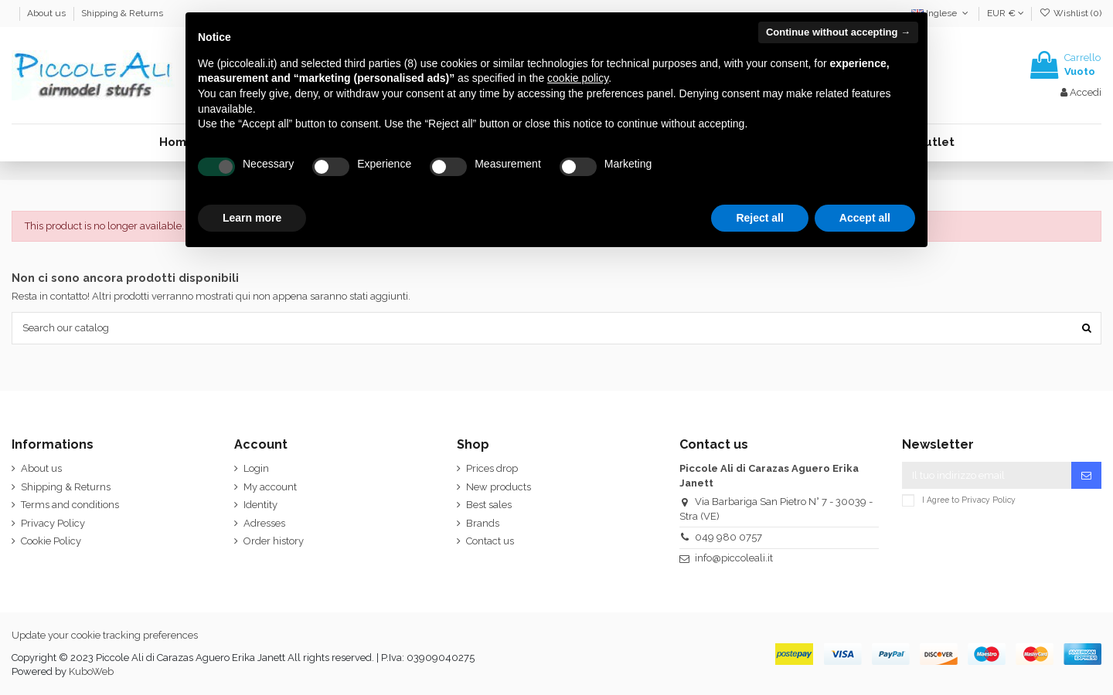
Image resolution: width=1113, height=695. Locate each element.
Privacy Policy (53, 523)
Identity (260, 504)
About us (47, 13)
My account (270, 487)
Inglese (941, 13)
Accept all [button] (864, 218)
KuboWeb (91, 671)
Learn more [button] (252, 218)
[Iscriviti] (1086, 475)
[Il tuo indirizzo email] (986, 475)
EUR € (1005, 13)
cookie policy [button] (577, 78)
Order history (273, 541)
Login (256, 468)
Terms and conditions (70, 504)
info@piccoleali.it (734, 558)
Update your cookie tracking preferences (105, 635)
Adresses (264, 523)
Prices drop (492, 468)
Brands (482, 523)
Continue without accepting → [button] (838, 32)
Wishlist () (1070, 13)
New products (498, 487)
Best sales (489, 504)
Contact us (490, 541)
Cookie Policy (51, 541)
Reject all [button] (759, 218)
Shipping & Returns (122, 13)
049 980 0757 (728, 537)
